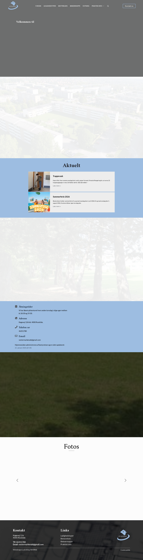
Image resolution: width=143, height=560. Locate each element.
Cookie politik (125, 550)
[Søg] (108, 6)
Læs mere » (57, 186)
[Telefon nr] (16, 327)
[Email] (16, 336)
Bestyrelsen (63, 6)
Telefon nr (24, 328)
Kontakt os (129, 6)
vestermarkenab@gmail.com (31, 544)
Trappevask (58, 176)
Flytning (86, 6)
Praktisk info (98, 6)
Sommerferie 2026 (61, 197)
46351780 (21, 542)
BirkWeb (33, 550)
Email (22, 337)
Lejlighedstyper (50, 6)
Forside (38, 6)
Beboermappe (75, 6)
